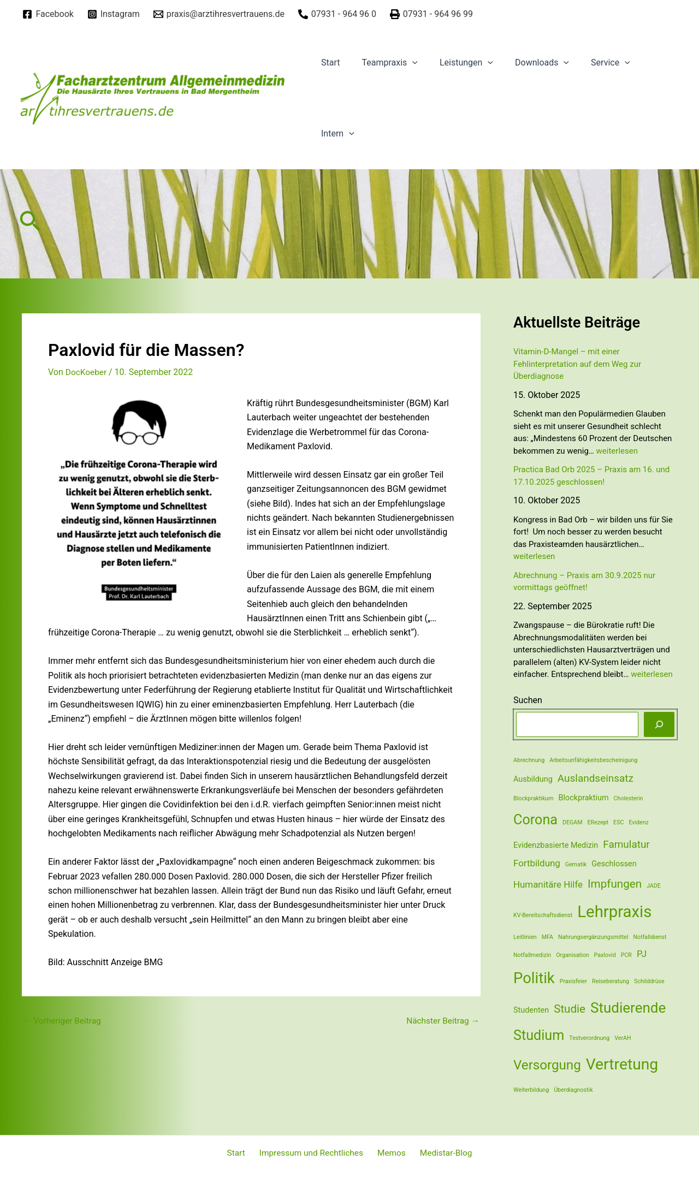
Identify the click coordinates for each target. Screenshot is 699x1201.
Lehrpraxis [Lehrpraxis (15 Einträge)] (614, 911)
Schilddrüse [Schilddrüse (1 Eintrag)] (649, 981)
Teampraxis (383, 62)
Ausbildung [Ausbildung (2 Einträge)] (533, 779)
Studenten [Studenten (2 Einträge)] (531, 1010)
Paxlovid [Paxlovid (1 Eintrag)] (605, 955)
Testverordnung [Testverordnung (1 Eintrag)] (589, 1038)
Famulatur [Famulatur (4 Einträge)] (626, 844)
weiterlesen (617, 451)
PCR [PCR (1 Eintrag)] (626, 955)
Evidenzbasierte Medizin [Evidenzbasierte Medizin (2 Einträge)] (555, 845)
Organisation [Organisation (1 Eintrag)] (572, 955)
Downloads (527, 62)
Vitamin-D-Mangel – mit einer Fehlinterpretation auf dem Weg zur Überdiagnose (577, 364)
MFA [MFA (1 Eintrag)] (547, 937)
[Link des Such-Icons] (30, 224)
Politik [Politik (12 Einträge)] (534, 978)
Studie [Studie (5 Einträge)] (569, 1008)
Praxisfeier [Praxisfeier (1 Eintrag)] (573, 981)
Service (591, 62)
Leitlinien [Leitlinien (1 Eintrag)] (525, 937)
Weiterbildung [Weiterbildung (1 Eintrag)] (531, 1089)
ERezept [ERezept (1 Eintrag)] (598, 822)
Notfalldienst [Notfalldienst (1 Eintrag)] (649, 937)
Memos (390, 1153)
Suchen (527, 700)
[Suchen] (659, 724)
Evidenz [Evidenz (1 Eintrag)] (639, 822)
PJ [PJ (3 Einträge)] (642, 953)
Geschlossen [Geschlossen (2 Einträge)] (613, 864)
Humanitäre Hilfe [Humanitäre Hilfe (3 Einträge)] (548, 884)
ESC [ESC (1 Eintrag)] (618, 822)
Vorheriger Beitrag (63, 1020)
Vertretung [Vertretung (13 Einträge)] (622, 1064)
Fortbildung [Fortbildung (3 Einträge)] (536, 863)
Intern (335, 133)
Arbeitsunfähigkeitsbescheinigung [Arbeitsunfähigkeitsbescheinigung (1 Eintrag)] (593, 760)
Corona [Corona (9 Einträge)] (535, 820)
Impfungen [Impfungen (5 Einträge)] (615, 883)
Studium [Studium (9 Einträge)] (538, 1035)
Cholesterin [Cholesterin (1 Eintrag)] (628, 798)
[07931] (337, 14)
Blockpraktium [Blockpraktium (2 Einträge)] (584, 797)
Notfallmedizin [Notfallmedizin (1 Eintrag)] (532, 955)
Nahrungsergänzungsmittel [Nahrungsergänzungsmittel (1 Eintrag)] (593, 937)
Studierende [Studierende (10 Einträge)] (628, 1008)
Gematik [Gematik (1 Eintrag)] (576, 864)
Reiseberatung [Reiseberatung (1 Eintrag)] (610, 981)
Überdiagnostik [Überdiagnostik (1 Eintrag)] (573, 1089)
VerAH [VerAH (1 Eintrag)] (622, 1038)
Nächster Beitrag (441, 1020)
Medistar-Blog (440, 1153)
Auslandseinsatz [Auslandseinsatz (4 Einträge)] (595, 778)
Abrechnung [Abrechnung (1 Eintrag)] (528, 760)
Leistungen (455, 62)
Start (328, 62)
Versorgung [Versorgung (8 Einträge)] (547, 1065)
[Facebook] (48, 14)
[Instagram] (113, 14)
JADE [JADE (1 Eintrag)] (654, 885)
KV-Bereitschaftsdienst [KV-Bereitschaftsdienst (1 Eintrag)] (542, 915)
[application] (405, 62)
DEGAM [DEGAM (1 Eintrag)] (572, 822)
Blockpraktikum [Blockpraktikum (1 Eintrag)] (533, 798)
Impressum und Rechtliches (313, 1153)
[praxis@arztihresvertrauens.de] (219, 14)
